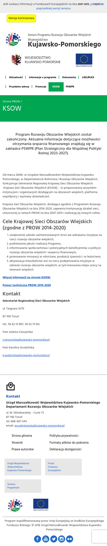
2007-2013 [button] (83, 4)
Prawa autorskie (23, 449)
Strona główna (22, 435)
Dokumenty (69, 77)
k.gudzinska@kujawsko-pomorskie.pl (26, 355)
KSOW (56, 87)
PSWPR (70, 87)
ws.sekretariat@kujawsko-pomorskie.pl (39, 425)
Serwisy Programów (13, 486)
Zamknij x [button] (98, 4)
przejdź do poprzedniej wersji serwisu (70, 6)
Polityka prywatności (64, 435)
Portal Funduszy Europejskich (54, 467)
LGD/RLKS (88, 77)
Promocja (40, 87)
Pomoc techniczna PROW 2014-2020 (27, 285)
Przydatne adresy (19, 87)
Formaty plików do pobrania (69, 442)
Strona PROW (11, 101)
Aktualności (16, 77)
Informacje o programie (42, 77)
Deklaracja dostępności (66, 449)
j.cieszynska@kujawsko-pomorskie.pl (26, 339)
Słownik (17, 442)
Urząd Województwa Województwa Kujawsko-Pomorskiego (19, 467)
